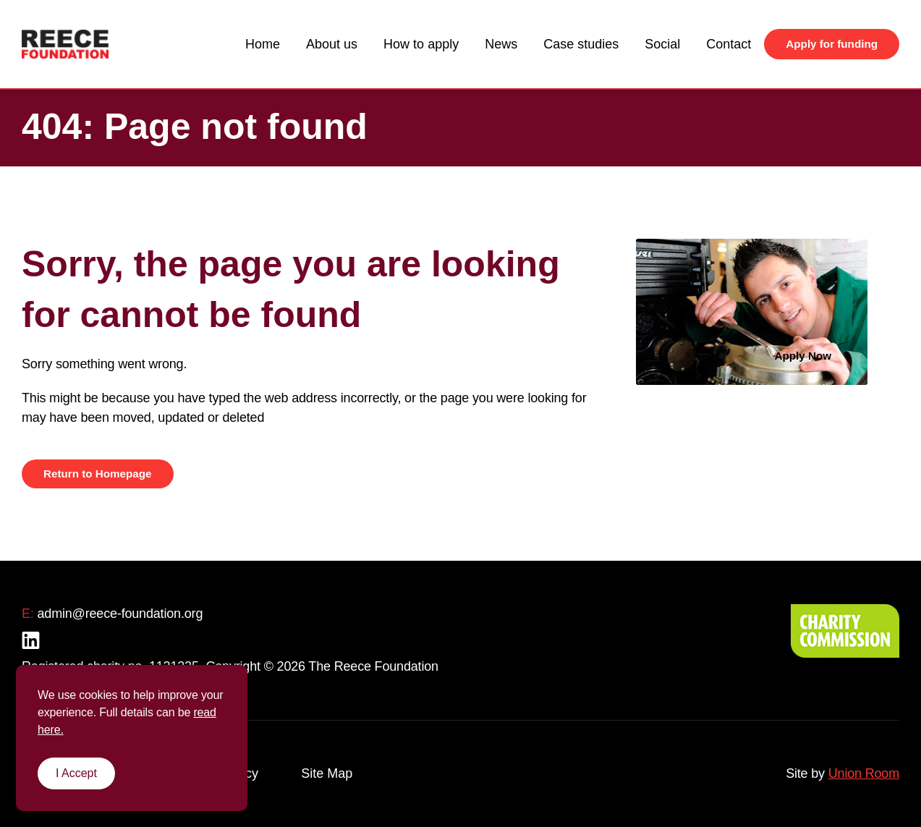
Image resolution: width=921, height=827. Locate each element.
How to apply (421, 44)
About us (331, 44)
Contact (728, 44)
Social (662, 44)
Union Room (863, 773)
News (501, 44)
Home (262, 44)
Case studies (581, 44)
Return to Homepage (97, 473)
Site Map (326, 773)
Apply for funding (832, 44)
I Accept (76, 773)
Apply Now (803, 355)
